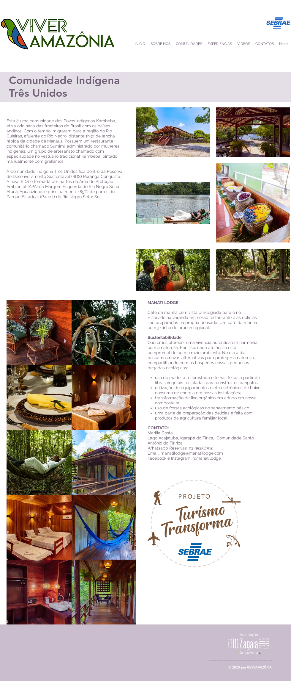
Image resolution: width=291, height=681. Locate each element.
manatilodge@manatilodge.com (192, 453)
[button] (244, 44)
